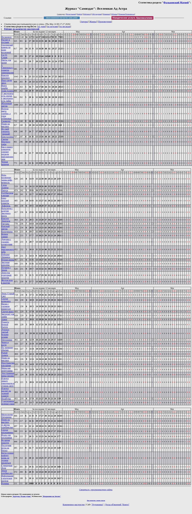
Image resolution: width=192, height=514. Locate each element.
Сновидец (5, 121)
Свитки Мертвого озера (5, 141)
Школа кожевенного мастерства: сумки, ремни (61, 18)
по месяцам (65, 26)
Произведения (104, 21)
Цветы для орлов (6, 61)
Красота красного (5, 76)
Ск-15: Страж (4, 56)
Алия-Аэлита (7, 91)
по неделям (52, 26)
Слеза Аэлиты (4, 186)
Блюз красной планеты (5, 200)
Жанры (93, 21)
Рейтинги (87, 14)
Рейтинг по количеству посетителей (21, 29)
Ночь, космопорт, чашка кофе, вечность (7, 179)
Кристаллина (7, 136)
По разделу (6, 37)
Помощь (122, 14)
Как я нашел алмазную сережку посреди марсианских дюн (7, 153)
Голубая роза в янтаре (7, 194)
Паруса (4, 190)
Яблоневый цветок (6, 104)
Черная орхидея (5, 163)
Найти (79, 14)
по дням (41, 26)
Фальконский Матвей (176, 2)
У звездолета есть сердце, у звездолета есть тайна (7, 97)
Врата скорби (4, 86)
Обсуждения (96, 14)
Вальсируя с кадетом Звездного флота (7, 212)
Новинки (106, 14)
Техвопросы (129, 14)
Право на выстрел (5, 125)
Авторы (84, 21)
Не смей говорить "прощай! (5, 131)
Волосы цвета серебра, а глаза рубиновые (6, 114)
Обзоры (114, 14)
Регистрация (71, 14)
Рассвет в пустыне (5, 41)
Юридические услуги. (132, 18)
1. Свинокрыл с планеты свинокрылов (7, 69)
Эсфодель (5, 206)
